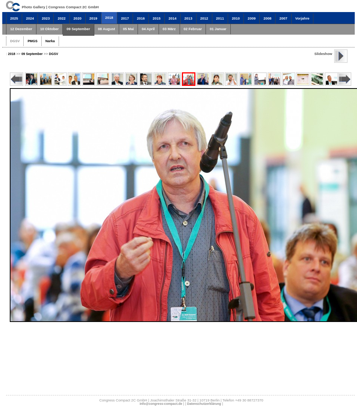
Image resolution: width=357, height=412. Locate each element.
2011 (220, 18)
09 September (78, 29)
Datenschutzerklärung (204, 404)
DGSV (15, 41)
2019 (93, 18)
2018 (109, 17)
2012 (204, 18)
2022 (61, 18)
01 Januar (218, 29)
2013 (188, 18)
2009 (252, 18)
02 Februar (193, 29)
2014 (172, 18)
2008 (267, 18)
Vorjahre (302, 18)
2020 (78, 18)
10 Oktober (49, 29)
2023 (46, 18)
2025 (14, 18)
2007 (283, 18)
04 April (148, 29)
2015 (156, 18)
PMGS (32, 41)
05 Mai (128, 29)
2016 (141, 18)
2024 (30, 18)
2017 (125, 18)
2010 (236, 18)
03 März (169, 29)
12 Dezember (21, 29)
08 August (106, 29)
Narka (50, 41)
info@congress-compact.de (160, 404)
